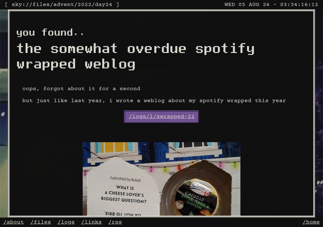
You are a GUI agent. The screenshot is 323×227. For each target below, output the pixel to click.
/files (40, 222)
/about (13, 222)
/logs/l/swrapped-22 (162, 117)
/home (311, 222)
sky (17, 5)
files (41, 5)
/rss (115, 222)
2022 (84, 5)
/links (91, 222)
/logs (66, 222)
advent (63, 5)
